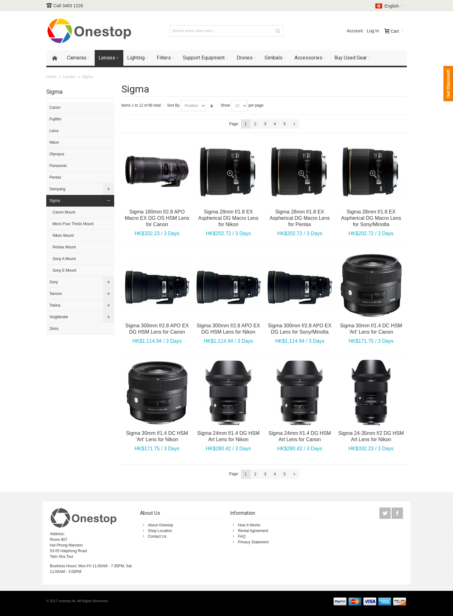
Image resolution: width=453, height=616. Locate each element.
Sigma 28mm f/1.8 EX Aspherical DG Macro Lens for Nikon (228, 218)
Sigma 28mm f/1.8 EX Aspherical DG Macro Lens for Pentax (300, 218)
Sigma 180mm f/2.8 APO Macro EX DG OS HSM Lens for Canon (157, 218)
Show (225, 105)
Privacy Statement (253, 542)
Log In (373, 30)
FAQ (241, 536)
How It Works (249, 525)
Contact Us (157, 536)
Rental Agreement (253, 531)
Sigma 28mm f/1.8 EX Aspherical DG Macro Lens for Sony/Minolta (371, 218)
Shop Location (160, 531)
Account (355, 30)
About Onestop (160, 525)
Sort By (173, 105)
